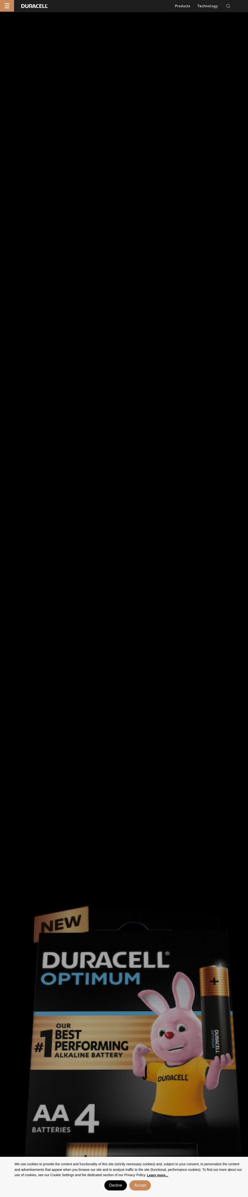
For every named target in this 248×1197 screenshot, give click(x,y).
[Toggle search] (228, 6)
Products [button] (182, 6)
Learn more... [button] (157, 1175)
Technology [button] (207, 6)
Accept (140, 1185)
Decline (115, 1185)
